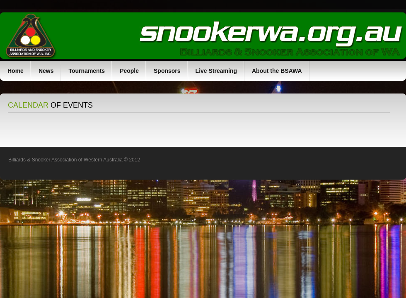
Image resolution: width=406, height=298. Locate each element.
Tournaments (86, 70)
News (46, 70)
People (129, 70)
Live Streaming (216, 70)
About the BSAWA (277, 70)
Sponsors (167, 70)
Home (15, 70)
